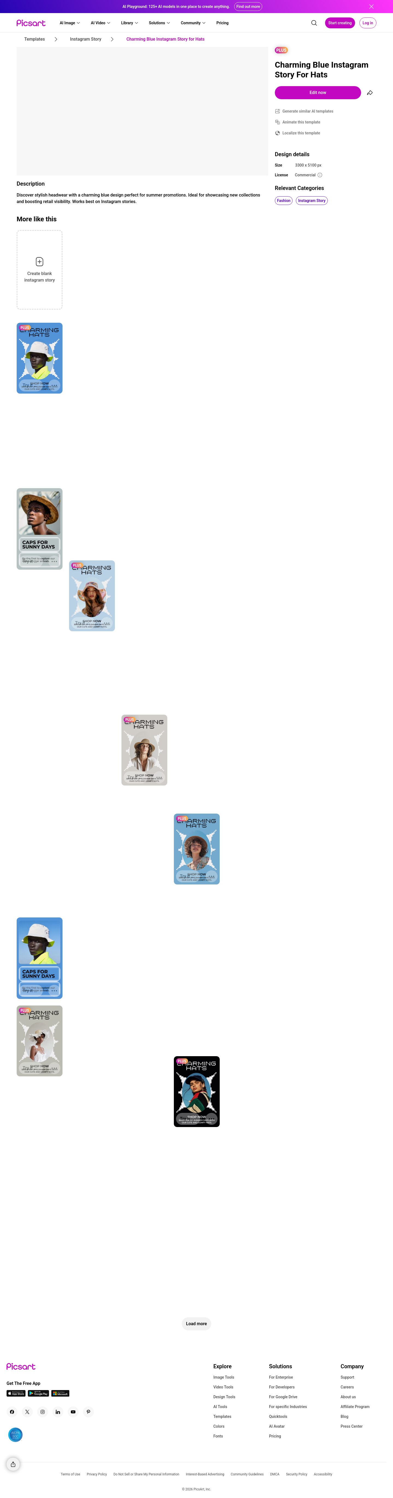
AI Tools (220, 1407)
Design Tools (224, 1397)
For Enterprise (281, 1377)
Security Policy (296, 1474)
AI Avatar (277, 1426)
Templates (222, 1416)
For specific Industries (288, 1407)
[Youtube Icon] (73, 1411)
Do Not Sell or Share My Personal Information (146, 1474)
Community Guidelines (247, 1474)
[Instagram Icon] (42, 1411)
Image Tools (223, 1377)
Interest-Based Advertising (205, 1474)
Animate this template (301, 122)
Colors (219, 1426)
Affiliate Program (355, 1407)
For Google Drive (283, 1397)
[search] (314, 22)
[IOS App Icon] (16, 1395)
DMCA (274, 1474)
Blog (344, 1416)
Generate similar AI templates (308, 111)
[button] (70, 23)
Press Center (352, 1426)
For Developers (282, 1387)
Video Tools (223, 1387)
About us (348, 1397)
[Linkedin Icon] (57, 1411)
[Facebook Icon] (12, 1411)
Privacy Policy (97, 1474)
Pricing (275, 1436)
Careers (347, 1387)
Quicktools (278, 1416)
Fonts (218, 1436)
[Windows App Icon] (60, 1395)
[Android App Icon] (38, 1395)
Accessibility (323, 1474)
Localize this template (301, 133)
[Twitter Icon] (27, 1411)
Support (347, 1377)
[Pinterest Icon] (88, 1411)
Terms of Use (70, 1474)
